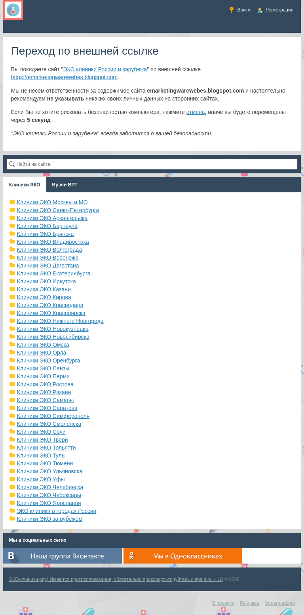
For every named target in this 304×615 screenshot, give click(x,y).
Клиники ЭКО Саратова (47, 408)
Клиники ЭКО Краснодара (50, 305)
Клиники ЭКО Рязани (44, 392)
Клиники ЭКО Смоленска (49, 424)
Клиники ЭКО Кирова (44, 297)
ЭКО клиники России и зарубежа (105, 69)
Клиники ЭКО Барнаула (47, 226)
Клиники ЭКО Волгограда (49, 250)
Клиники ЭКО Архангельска (52, 218)
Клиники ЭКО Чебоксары (49, 495)
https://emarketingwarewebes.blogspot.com (64, 77)
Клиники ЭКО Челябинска (50, 487)
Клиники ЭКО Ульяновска (49, 471)
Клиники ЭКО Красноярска (51, 313)
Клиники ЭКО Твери (42, 440)
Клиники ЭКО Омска (43, 345)
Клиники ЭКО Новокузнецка (53, 329)
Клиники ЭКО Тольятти (46, 447)
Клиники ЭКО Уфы (41, 479)
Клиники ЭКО (24, 185)
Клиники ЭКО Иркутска (46, 281)
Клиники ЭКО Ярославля (49, 503)
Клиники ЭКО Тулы (41, 455)
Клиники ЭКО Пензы (43, 368)
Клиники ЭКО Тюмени (45, 463)
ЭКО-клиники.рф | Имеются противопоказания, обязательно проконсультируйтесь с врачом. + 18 (116, 579)
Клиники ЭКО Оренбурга (48, 360)
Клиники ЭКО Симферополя (53, 416)
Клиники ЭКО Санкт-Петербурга (58, 210)
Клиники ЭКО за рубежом (50, 519)
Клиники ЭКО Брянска (45, 234)
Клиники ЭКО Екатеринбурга (54, 273)
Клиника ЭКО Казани (44, 289)
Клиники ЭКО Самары (45, 400)
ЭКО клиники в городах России (57, 511)
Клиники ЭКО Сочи (41, 432)
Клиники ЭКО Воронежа (48, 257)
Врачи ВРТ (65, 185)
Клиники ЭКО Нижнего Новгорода (60, 321)
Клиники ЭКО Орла (41, 352)
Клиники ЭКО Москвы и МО (52, 202)
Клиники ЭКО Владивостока (53, 242)
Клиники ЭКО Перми (43, 376)
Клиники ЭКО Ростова (45, 384)
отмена (195, 112)
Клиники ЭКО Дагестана (48, 265)
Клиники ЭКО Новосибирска (53, 337)
